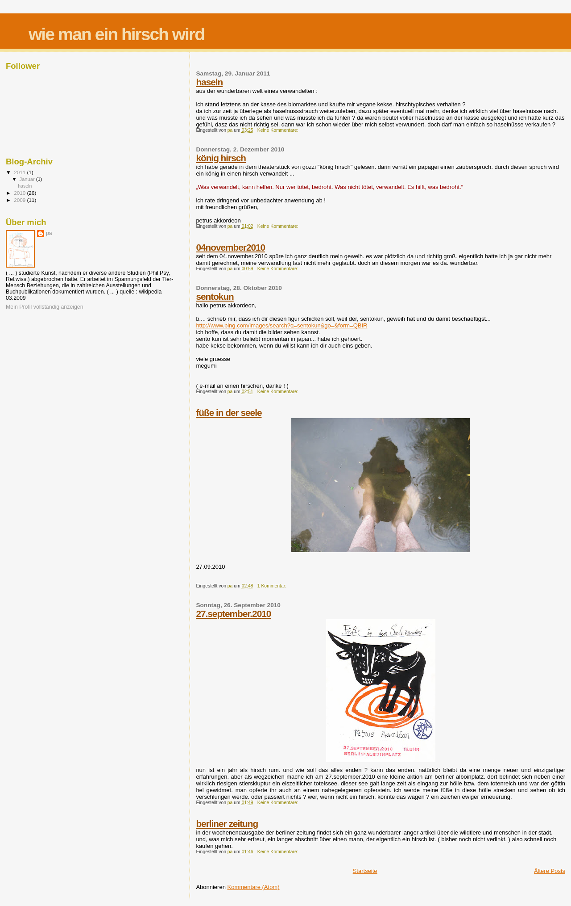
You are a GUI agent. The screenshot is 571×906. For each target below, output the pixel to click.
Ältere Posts (549, 871)
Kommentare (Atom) (254, 887)
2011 (20, 172)
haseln (209, 82)
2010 (20, 193)
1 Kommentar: (272, 585)
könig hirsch (221, 158)
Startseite (365, 871)
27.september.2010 (233, 613)
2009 (20, 200)
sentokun (214, 296)
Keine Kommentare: (278, 130)
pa (49, 233)
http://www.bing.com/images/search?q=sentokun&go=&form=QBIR (281, 325)
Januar (28, 179)
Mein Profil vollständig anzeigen (44, 307)
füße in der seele (228, 412)
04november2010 (230, 247)
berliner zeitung (227, 823)
